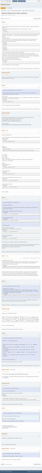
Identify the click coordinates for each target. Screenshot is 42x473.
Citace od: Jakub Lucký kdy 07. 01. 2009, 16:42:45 (13, 413)
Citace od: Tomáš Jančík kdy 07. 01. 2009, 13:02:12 (13, 90)
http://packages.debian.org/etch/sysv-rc (9, 426)
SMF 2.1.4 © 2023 (3, 471)
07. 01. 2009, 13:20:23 (5, 132)
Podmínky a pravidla (34, 471)
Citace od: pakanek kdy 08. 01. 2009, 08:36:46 (12, 453)
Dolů (2, 18)
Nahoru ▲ (39, 471)
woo (4, 408)
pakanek (5, 433)
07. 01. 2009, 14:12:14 (5, 335)
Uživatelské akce (37, 18)
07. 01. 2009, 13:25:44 (5, 199)
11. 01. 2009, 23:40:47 (5, 450)
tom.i (4, 22)
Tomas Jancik (6, 72)
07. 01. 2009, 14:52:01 (5, 371)
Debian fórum (5, 4)
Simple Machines (9, 471)
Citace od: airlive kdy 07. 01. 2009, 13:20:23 (11, 202)
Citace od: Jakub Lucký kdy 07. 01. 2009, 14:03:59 (13, 338)
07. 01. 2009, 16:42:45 (5, 385)
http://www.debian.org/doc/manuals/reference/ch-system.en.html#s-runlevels (16, 124)
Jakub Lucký (6, 308)
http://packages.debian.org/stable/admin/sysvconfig (18, 374)
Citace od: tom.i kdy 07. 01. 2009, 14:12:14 (11, 388)
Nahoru (2, 464)
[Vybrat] (5, 30)
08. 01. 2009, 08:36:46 (5, 435)
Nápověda (29, 471)
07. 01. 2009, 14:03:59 (5, 310)
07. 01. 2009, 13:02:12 (5, 74)
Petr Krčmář (6, 369)
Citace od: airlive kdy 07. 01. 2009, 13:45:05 (11, 286)
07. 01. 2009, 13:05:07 (5, 87)
